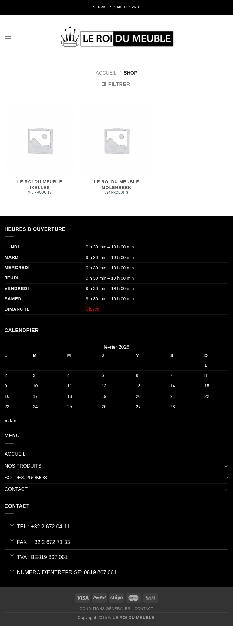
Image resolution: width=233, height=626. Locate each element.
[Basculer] (226, 466)
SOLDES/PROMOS (26, 477)
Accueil (106, 72)
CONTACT (16, 489)
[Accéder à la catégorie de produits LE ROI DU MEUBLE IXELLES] (40, 153)
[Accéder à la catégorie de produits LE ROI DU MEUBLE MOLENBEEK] (116, 153)
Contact (144, 609)
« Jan (10, 420)
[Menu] (8, 36)
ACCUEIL (15, 454)
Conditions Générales (104, 609)
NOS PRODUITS (23, 465)
